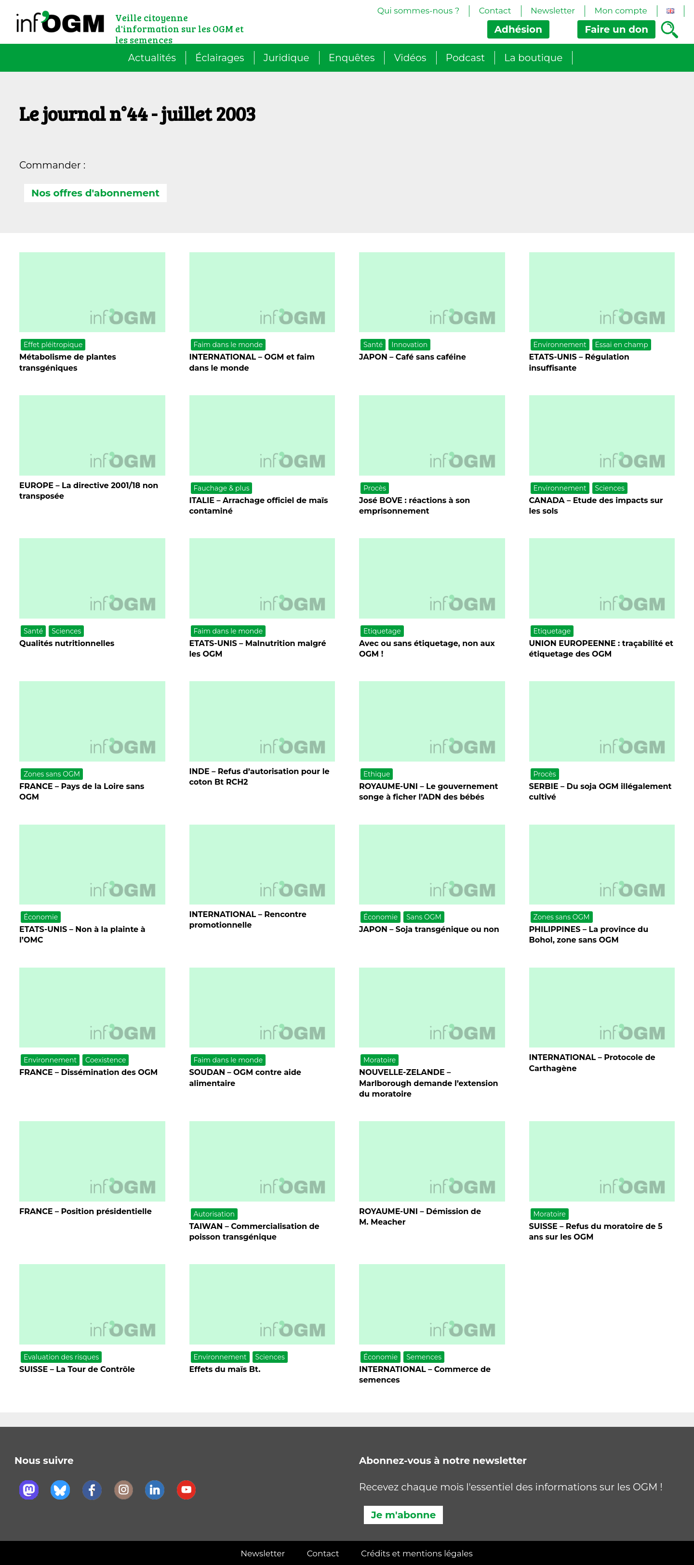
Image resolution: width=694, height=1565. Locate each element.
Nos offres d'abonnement (95, 193)
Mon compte (620, 10)
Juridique (286, 58)
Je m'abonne (403, 1515)
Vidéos (410, 58)
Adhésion (518, 29)
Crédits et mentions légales (417, 1553)
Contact (495, 10)
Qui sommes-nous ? (418, 10)
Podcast (465, 58)
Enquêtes (352, 58)
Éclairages (219, 58)
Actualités (152, 58)
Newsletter (553, 10)
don (616, 29)
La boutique (533, 58)
